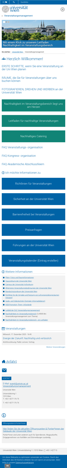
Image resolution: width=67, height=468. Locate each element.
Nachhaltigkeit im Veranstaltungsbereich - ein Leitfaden (26, 320)
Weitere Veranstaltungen (55, 347)
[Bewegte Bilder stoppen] (8, 22)
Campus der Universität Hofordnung (19, 284)
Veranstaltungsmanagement (18, 15)
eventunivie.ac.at (19, 383)
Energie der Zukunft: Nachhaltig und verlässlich (27, 338)
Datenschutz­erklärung (25, 462)
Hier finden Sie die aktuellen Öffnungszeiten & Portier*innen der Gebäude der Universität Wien (33, 430)
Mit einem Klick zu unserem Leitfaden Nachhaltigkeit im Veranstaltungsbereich (28, 44)
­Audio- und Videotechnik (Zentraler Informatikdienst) (25, 301)
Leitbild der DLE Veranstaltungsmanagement (22, 310)
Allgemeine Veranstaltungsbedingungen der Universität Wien (28, 288)
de (4, 2)
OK (7, 466)
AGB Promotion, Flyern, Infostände (18, 305)
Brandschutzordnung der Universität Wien (21, 291)
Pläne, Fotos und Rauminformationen (19, 277)
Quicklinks (24, 2)
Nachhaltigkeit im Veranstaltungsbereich (21, 314)
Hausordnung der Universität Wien (18, 281)
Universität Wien (17, 52)
